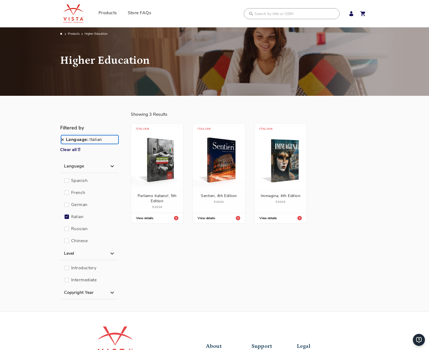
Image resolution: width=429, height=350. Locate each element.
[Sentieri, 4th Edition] (219, 170)
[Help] (419, 340)
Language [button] (74, 166)
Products (74, 34)
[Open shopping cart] (362, 14)
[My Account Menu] (349, 13)
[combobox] (292, 13)
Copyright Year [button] (79, 293)
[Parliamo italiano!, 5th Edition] (157, 173)
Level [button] (69, 253)
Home (61, 34)
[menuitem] (109, 14)
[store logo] (79, 13)
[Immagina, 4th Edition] (280, 170)
